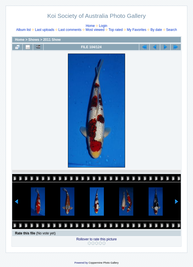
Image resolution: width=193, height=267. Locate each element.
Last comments (69, 30)
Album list (23, 30)
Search (171, 30)
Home (90, 26)
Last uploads (44, 30)
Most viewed (94, 30)
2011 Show (52, 40)
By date (156, 30)
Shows (33, 40)
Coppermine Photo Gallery (104, 262)
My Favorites (136, 30)
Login (103, 26)
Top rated (116, 30)
